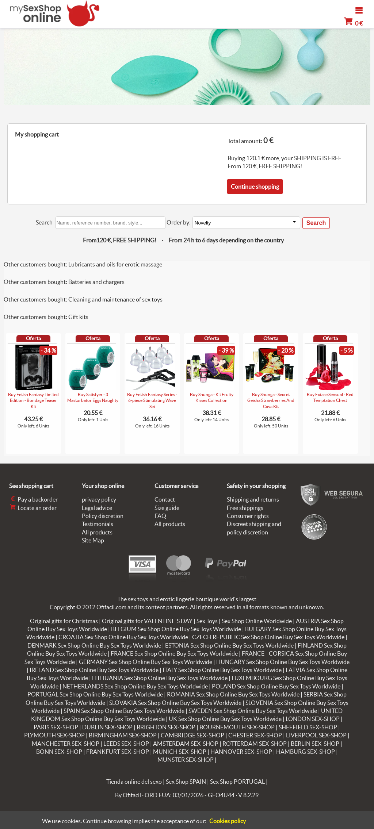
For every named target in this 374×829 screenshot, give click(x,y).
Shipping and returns (253, 499)
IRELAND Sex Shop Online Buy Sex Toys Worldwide (94, 670)
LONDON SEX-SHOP (313, 718)
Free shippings (245, 507)
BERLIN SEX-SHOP (315, 743)
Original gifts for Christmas (64, 621)
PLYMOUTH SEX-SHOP (54, 735)
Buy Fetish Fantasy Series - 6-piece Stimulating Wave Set (152, 400)
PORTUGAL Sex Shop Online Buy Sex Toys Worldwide (95, 694)
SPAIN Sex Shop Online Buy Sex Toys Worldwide (124, 710)
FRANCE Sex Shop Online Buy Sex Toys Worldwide (174, 653)
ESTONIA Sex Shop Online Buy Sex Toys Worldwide (229, 645)
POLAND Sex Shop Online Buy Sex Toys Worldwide (276, 686)
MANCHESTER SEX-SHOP (65, 743)
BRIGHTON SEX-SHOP (166, 727)
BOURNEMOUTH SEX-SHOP (237, 727)
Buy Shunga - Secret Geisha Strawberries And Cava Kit (270, 400)
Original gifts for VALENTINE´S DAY (147, 621)
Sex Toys (207, 621)
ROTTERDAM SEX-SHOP (254, 743)
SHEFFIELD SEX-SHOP (308, 727)
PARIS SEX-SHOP (56, 727)
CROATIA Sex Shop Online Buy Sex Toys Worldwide (123, 637)
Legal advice (97, 507)
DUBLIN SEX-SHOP (107, 727)
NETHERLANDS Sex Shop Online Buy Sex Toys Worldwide (135, 686)
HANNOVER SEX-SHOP (241, 751)
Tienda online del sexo (134, 781)
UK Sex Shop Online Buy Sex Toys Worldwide (225, 718)
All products (97, 532)
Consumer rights (248, 516)
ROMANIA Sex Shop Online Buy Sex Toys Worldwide (233, 694)
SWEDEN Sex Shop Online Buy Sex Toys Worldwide (252, 710)
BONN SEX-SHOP (59, 751)
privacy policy (99, 499)
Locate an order (33, 507)
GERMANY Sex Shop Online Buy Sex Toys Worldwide (145, 662)
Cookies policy (227, 821)
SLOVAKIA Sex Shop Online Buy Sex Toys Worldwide (175, 702)
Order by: (179, 222)
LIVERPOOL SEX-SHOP (316, 735)
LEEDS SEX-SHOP (126, 743)
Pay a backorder (33, 499)
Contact (164, 499)
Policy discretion (102, 516)
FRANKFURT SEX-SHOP (117, 751)
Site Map (93, 540)
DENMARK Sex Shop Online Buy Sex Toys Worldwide (94, 645)
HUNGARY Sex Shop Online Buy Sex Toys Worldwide (283, 662)
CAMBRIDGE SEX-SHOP (192, 735)
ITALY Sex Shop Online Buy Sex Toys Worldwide (222, 670)
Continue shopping (255, 186)
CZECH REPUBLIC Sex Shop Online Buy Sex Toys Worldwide (268, 637)
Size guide (166, 507)
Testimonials (97, 524)
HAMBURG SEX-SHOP (305, 751)
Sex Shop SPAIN (186, 781)
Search (44, 222)
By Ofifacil (128, 795)
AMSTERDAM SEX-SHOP (185, 743)
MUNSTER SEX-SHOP (185, 759)
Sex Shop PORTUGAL (237, 781)
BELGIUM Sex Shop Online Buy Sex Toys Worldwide (176, 629)
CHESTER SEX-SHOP (255, 735)
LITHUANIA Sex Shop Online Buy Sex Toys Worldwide (160, 678)
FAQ (160, 516)
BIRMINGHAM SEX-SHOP (123, 735)
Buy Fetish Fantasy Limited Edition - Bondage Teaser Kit (33, 400)
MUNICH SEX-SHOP (179, 751)
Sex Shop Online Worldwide (257, 621)
